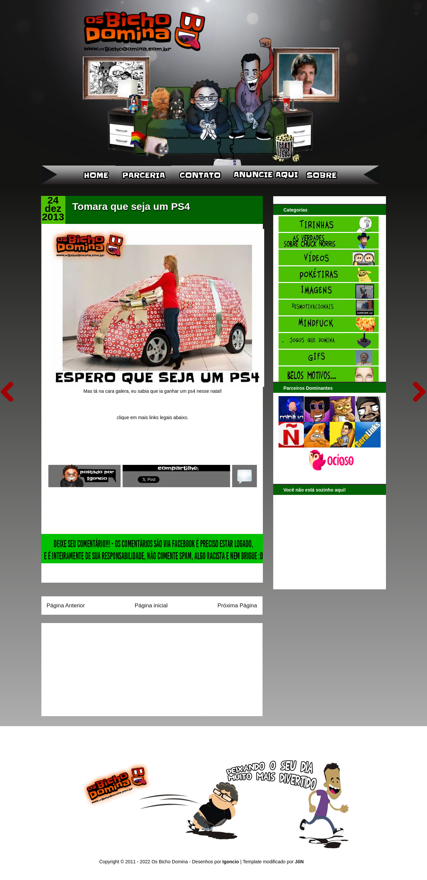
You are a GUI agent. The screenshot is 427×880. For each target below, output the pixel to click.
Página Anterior (66, 605)
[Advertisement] (88, 667)
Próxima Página (237, 605)
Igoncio (231, 861)
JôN (299, 861)
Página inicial (151, 605)
